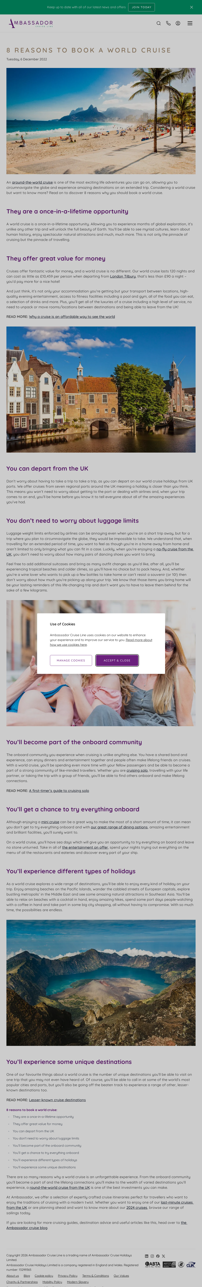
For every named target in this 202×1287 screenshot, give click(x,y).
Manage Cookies (71, 660)
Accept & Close (117, 660)
